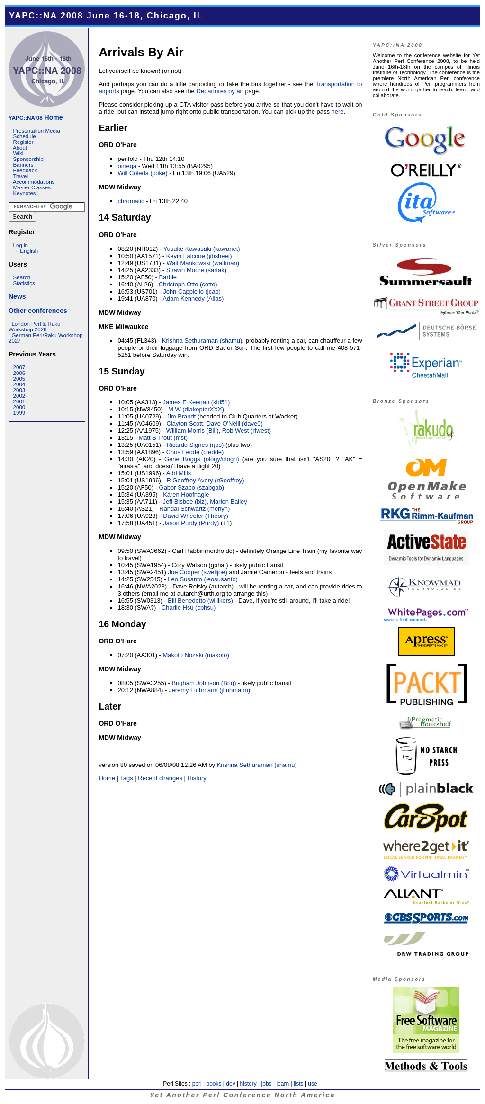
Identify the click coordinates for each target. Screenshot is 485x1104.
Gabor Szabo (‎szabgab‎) (192, 487)
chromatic (130, 201)
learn (282, 1083)
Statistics (24, 283)
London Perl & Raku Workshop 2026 (34, 326)
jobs (266, 1083)
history (248, 1083)
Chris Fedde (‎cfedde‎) (195, 451)
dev (230, 1083)
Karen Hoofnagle (186, 494)
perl (197, 1083)
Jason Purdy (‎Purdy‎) (191, 522)
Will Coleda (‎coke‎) (142, 173)
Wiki (18, 153)
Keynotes (24, 193)
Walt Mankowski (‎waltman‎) (202, 263)
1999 (19, 413)
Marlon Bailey (228, 501)
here (338, 111)
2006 (19, 373)
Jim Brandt (181, 416)
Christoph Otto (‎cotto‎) (188, 284)
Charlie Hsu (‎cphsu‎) (189, 607)
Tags (126, 778)
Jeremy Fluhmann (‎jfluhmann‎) (209, 690)
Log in (20, 245)
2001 (19, 401)
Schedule (24, 136)
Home (36, 117)
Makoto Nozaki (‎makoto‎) (195, 655)
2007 (19, 367)
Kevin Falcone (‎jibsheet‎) (199, 255)
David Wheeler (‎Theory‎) (195, 515)
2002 (19, 396)
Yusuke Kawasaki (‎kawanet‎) (201, 248)
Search (22, 277)
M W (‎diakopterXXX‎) (196, 409)
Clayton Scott (184, 423)
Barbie (168, 277)
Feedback (25, 170)
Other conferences (38, 310)
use (312, 1083)
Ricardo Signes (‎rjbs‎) (195, 444)
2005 (19, 379)
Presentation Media (36, 131)
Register (23, 142)
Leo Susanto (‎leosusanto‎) (203, 579)
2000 (19, 407)
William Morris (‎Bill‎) (192, 430)
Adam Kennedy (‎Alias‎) (193, 298)
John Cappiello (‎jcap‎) (192, 291)
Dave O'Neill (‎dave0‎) (235, 423)
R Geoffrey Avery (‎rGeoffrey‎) (205, 480)
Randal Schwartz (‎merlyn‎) (194, 508)
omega (126, 165)
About (20, 148)
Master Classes (32, 187)
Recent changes (160, 778)
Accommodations (33, 182)
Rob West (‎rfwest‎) (246, 430)
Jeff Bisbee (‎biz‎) (184, 501)
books (213, 1083)
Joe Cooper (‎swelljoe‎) (197, 572)
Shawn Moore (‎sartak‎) (196, 270)
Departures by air (219, 91)
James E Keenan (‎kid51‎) (196, 402)
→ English (25, 251)
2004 (19, 384)
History (196, 778)
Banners (23, 165)
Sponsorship (28, 159)
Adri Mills (178, 473)
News (17, 296)
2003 (19, 390)
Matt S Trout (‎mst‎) (163, 437)
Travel (20, 176)
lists (299, 1083)
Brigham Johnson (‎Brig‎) (203, 682)
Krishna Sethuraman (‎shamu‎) (202, 340)
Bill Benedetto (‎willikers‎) (200, 600)
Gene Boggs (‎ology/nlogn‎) (201, 459)
